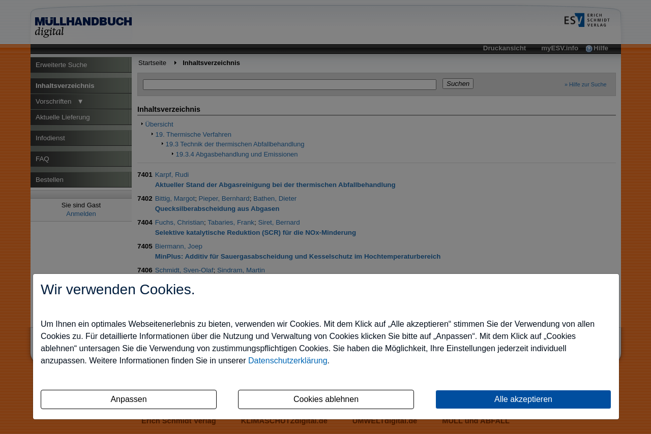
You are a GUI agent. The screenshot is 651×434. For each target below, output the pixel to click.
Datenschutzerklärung (288, 360)
